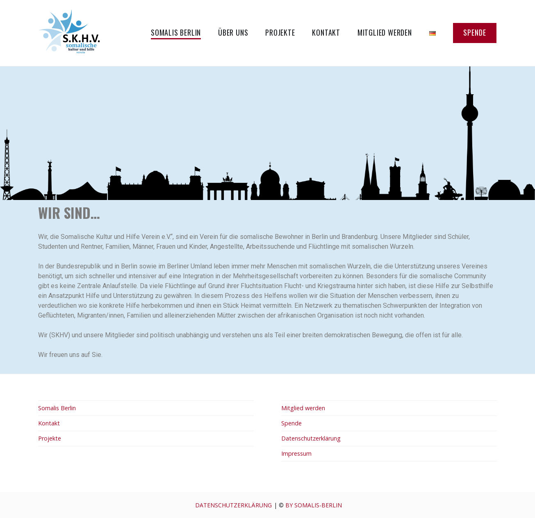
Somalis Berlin (176, 32)
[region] (267, 133)
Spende (474, 32)
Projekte (280, 32)
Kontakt (326, 32)
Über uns (233, 32)
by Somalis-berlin (313, 505)
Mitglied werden (384, 32)
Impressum (296, 453)
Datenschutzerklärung (311, 438)
